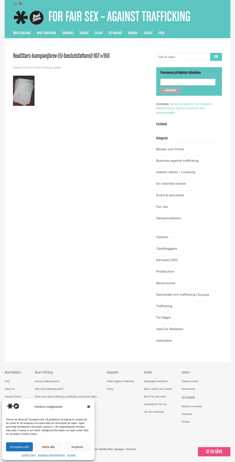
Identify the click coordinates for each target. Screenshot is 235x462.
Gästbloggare (167, 248)
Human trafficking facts (47, 381)
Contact (148, 33)
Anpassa (77, 447)
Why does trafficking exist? (49, 388)
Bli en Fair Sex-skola (155, 396)
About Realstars (22, 33)
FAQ (7, 381)
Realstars (47, 67)
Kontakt (71, 455)
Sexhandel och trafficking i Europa (183, 294)
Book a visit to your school (158, 388)
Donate (186, 421)
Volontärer (164, 340)
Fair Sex (162, 206)
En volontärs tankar (171, 183)
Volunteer (187, 414)
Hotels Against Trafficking (120, 381)
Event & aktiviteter (170, 195)
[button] (89, 407)
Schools (84, 33)
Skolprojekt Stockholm (156, 381)
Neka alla (48, 447)
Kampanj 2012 (167, 259)
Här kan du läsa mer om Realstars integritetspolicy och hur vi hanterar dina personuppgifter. (184, 108)
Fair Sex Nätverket (154, 411)
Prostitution (165, 271)
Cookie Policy (28, 455)
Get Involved (115, 33)
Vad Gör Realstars (170, 329)
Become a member (192, 406)
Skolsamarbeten (169, 218)
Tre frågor (163, 317)
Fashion (162, 237)
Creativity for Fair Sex (155, 403)
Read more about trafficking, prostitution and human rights (66, 396)
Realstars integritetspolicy (51, 455)
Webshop (133, 33)
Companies (68, 33)
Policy (110, 388)
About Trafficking (46, 33)
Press (161, 33)
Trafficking (164, 306)
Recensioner (166, 283)
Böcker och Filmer (170, 149)
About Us (9, 388)
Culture (98, 33)
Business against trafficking (178, 160)
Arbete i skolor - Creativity (176, 172)
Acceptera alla (19, 447)
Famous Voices (13, 396)
